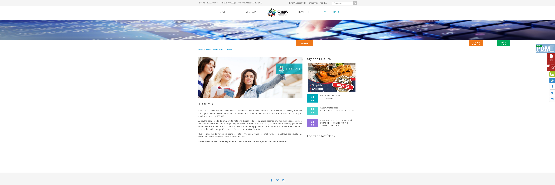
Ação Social (262, 43)
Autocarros (442, 43)
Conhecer (304, 43)
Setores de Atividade (214, 50)
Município (331, 12)
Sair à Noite (504, 43)
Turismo (229, 50)
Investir (304, 12)
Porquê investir (476, 43)
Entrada (275, 43)
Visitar (250, 12)
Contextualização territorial (357, 43)
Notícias (534, 43)
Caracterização (233, 43)
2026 (250, 43)
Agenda (323, 3)
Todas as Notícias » (321, 135)
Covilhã (490, 43)
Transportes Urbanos (322, 43)
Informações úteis (297, 3)
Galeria (388, 43)
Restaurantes (423, 43)
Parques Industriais (404, 43)
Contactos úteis (460, 43)
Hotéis (338, 43)
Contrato (214, 43)
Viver (224, 12)
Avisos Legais (289, 43)
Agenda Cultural (319, 59)
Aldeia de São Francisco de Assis (518, 43)
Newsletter (313, 3)
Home (200, 50)
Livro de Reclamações (208, 3)
